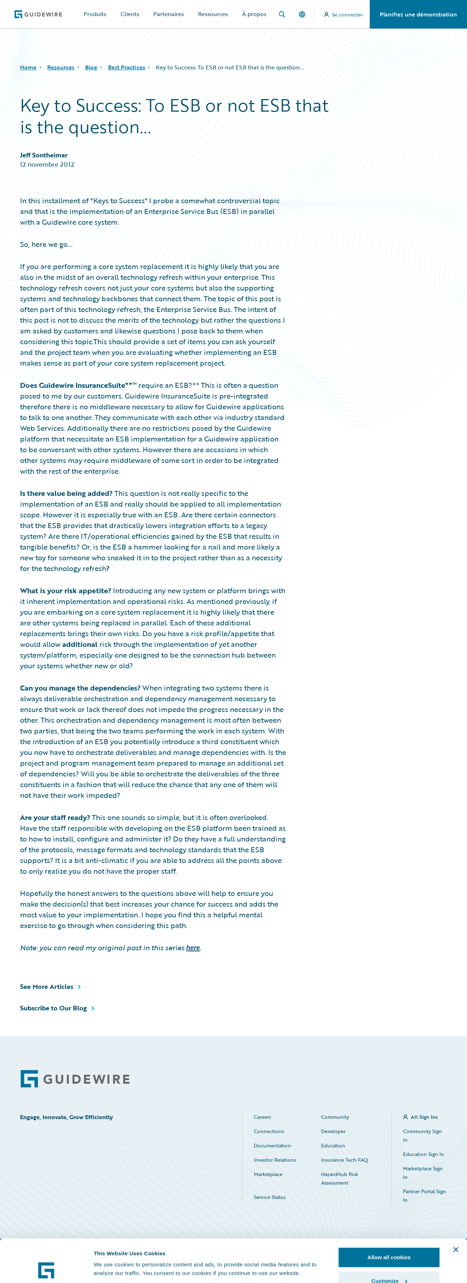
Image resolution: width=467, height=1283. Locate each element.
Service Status (270, 1197)
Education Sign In (423, 1154)
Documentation (272, 1145)
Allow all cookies (389, 1217)
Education (333, 1145)
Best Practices (126, 67)
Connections (269, 1131)
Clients (130, 14)
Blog (91, 67)
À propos (254, 14)
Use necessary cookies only (389, 1264)
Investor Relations (275, 1160)
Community (335, 1117)
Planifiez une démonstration (418, 14)
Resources (60, 67)
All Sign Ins (424, 1117)
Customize (389, 1241)
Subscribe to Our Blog (53, 1008)
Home (28, 67)
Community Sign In (422, 1135)
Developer (333, 1131)
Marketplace (268, 1174)
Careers (262, 1117)
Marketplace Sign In (423, 1173)
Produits (95, 14)
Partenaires (168, 14)
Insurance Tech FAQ (344, 1160)
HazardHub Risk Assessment (339, 1178)
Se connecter (343, 14)
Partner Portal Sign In (424, 1195)
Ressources (213, 14)
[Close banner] (455, 1209)
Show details (110, 1252)
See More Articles (46, 986)
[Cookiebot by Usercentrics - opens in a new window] (46, 1269)
